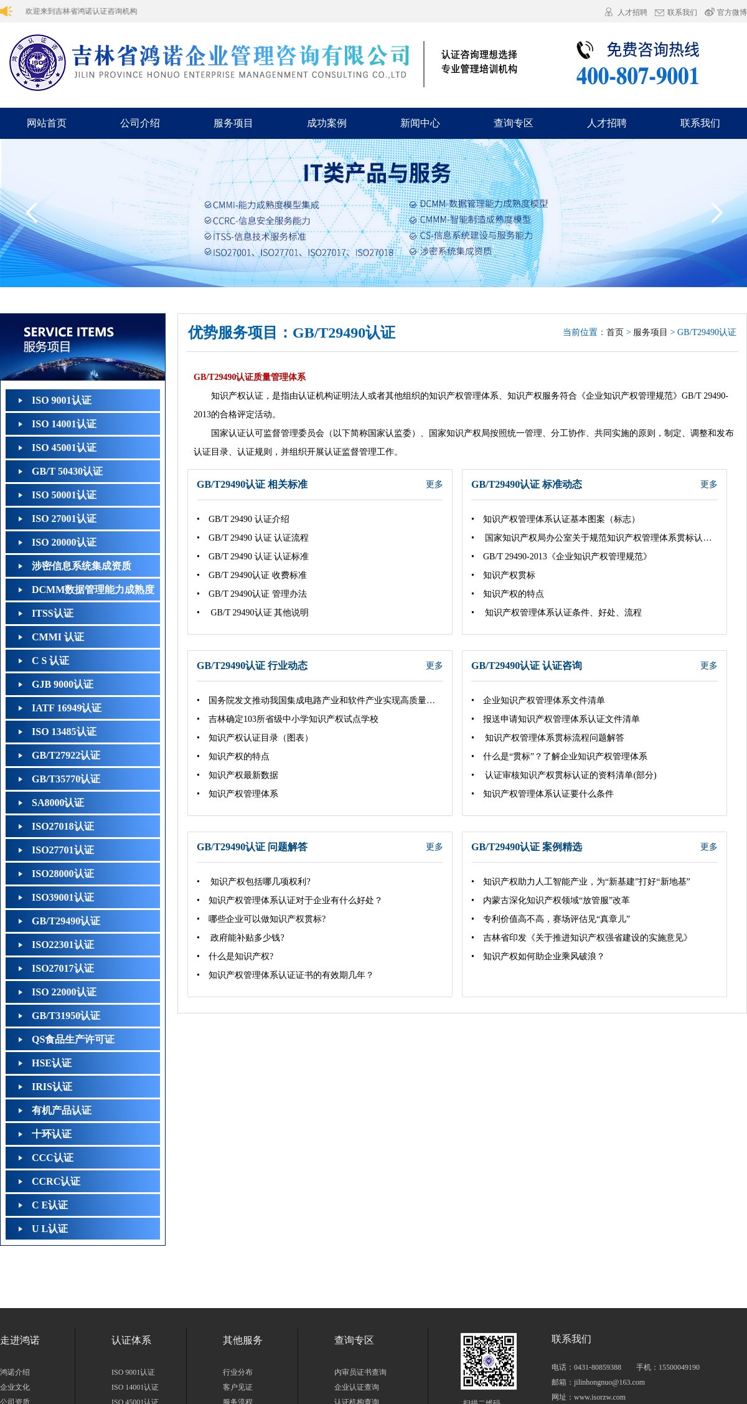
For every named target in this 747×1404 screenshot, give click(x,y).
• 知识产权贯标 (503, 575)
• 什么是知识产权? (235, 956)
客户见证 (238, 1387)
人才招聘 (632, 12)
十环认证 (52, 1134)
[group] (373, 213)
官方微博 (732, 12)
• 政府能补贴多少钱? (240, 937)
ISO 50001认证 (64, 495)
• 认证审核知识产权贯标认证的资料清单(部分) (564, 775)
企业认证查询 (356, 1387)
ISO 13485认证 (64, 731)
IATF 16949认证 (66, 708)
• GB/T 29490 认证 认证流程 (253, 538)
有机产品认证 (62, 1110)
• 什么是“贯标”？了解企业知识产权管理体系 (559, 756)
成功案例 (327, 123)
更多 (434, 484)
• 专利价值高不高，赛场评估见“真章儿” (550, 919)
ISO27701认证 (63, 850)
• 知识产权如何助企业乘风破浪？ (538, 956)
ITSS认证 (52, 613)
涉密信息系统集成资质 (81, 566)
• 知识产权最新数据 (237, 775)
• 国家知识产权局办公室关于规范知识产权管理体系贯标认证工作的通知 (594, 538)
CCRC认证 (56, 1181)
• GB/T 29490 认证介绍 (243, 519)
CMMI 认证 (58, 637)
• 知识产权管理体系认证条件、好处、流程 (556, 612)
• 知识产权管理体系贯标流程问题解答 (547, 737)
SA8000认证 (58, 802)
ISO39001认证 (63, 897)
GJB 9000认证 (62, 684)
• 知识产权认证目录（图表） (255, 737)
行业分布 (238, 1372)
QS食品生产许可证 (73, 1039)
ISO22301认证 (63, 944)
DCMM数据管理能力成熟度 (93, 589)
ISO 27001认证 (64, 518)
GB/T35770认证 (66, 779)
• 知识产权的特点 (507, 594)
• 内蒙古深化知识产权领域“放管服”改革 (550, 900)
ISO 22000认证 (64, 992)
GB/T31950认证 (66, 1015)
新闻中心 (420, 123)
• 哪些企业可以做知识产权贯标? (261, 919)
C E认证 (50, 1205)
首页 (615, 332)
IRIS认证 (52, 1086)
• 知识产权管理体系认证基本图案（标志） (555, 519)
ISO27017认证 (63, 968)
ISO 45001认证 (64, 447)
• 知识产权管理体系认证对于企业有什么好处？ (290, 900)
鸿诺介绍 (15, 1372)
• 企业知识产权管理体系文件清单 (538, 700)
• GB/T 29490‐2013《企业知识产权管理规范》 (561, 556)
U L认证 (50, 1228)
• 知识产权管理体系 (237, 794)
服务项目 (233, 123)
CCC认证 (52, 1157)
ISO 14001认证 (64, 424)
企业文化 (15, 1387)
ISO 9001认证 (62, 400)
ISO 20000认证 (64, 542)
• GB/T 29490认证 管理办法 (252, 594)
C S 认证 (50, 660)
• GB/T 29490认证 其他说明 (253, 612)
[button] (716, 213)
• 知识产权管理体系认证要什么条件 (542, 794)
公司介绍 (140, 123)
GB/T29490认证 (66, 921)
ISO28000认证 (63, 873)
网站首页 (47, 123)
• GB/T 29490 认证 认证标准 (253, 556)
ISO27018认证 (63, 826)
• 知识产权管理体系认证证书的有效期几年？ (285, 975)
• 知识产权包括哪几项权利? (254, 881)
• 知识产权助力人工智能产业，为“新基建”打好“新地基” (580, 881)
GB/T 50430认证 (67, 471)
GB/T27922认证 (66, 755)
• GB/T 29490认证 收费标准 (252, 575)
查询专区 (513, 123)
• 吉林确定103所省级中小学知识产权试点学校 (287, 719)
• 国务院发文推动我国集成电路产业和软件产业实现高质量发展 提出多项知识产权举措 (320, 700)
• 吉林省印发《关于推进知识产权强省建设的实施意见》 (581, 937)
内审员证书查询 (360, 1372)
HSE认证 (52, 1063)
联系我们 (682, 12)
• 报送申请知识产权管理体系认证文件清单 (555, 719)
